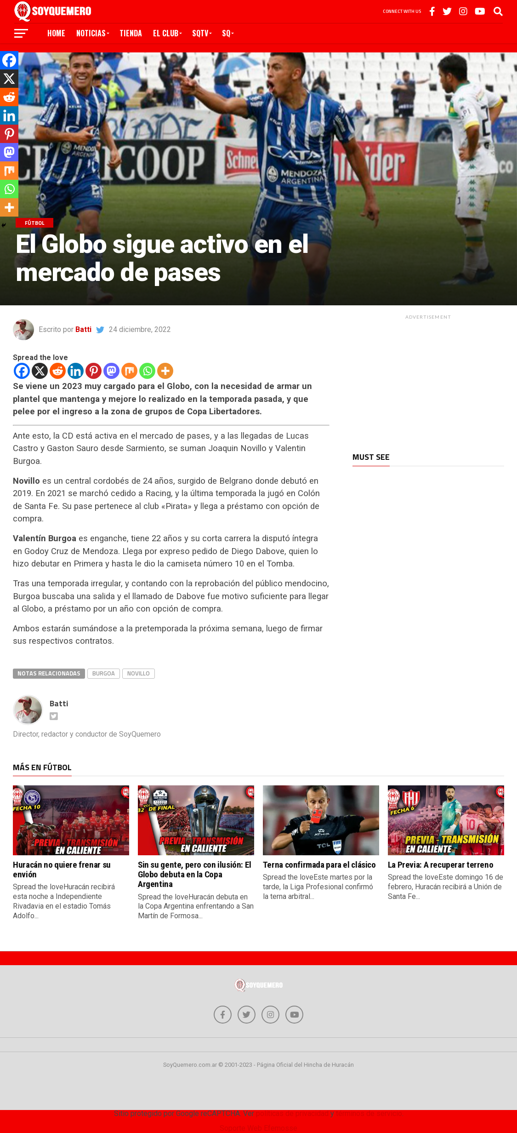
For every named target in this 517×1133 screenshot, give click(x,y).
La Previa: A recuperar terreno (440, 864)
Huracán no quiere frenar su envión (62, 869)
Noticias (91, 33)
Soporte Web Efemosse (258, 1128)
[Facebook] (22, 371)
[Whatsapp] (147, 371)
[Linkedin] (76, 371)
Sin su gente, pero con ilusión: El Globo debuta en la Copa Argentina (194, 874)
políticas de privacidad (292, 1114)
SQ (226, 33)
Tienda (130, 33)
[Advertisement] (428, 381)
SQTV (200, 33)
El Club (165, 33)
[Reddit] (58, 371)
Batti (83, 329)
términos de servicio (369, 1114)
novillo (138, 673)
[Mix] (129, 371)
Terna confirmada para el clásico (319, 864)
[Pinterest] (93, 371)
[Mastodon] (111, 371)
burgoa (103, 673)
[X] (40, 371)
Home (56, 33)
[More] (165, 371)
